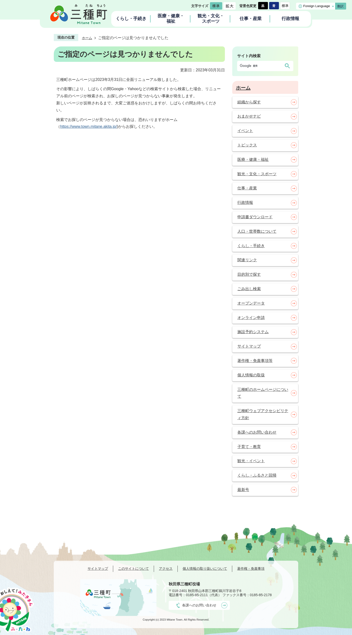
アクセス (166, 568)
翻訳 (340, 6)
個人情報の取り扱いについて (205, 568)
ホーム (87, 38)
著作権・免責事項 (250, 568)
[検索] (260, 66)
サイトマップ (98, 568)
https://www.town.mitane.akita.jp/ (88, 126)
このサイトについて (133, 568)
